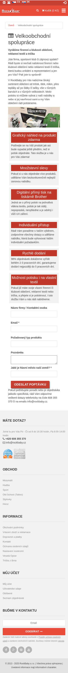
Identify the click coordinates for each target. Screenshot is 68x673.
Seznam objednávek (13, 598)
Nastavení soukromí (13, 551)
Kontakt (7, 541)
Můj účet (7, 584)
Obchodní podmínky (13, 527)
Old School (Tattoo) (13, 494)
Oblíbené (7, 593)
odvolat (61, 641)
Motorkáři (7, 480)
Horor (6, 504)
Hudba (6, 485)
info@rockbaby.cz (14, 442)
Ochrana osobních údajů (15, 546)
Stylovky (7, 499)
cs (18, 2)
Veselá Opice (10, 555)
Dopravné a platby (12, 537)
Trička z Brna (9, 560)
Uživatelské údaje (12, 588)
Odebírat (34, 631)
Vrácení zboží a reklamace (16, 532)
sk (28, 2)
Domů (11, 25)
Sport (5, 489)
